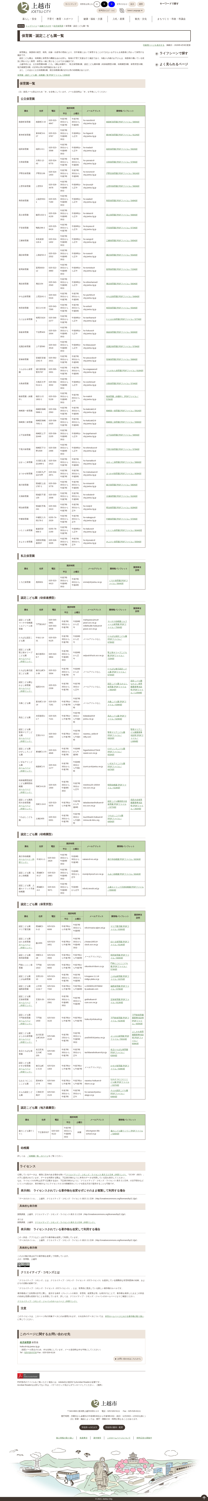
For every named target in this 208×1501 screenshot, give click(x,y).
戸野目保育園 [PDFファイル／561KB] (122, 173)
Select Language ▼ (135, 11)
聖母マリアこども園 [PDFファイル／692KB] (116, 735)
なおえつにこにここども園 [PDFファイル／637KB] (119, 1082)
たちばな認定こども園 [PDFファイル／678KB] (117, 639)
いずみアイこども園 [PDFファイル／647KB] (116, 766)
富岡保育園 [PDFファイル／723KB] (121, 269)
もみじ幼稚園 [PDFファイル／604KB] (124, 874)
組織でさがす (45, 26)
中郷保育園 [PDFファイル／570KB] (121, 519)
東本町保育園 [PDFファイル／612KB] (122, 135)
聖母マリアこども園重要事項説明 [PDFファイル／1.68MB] (137, 735)
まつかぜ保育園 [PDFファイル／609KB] (123, 473)
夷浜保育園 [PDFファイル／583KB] (121, 284)
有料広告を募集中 (144, 1438)
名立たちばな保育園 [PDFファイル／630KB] (119, 1052)
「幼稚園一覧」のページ (38, 1156)
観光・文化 (141, 19)
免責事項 (83, 1438)
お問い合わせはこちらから (129, 1359)
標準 (141, 4)
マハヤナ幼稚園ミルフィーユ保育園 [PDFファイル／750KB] (117, 624)
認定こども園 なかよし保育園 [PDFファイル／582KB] (118, 687)
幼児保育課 (58, 26)
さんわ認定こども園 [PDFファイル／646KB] (119, 1093)
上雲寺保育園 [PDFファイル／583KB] (122, 186)
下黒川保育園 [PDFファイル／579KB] (122, 449)
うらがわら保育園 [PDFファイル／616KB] (124, 370)
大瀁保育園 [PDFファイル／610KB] (121, 496)
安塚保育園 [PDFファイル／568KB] (121, 359)
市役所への (89, 1427)
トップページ (31, 26)
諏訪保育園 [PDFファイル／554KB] (121, 255)
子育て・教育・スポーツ (60, 19)
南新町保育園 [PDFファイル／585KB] (122, 122)
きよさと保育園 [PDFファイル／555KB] (123, 542)
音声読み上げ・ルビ (107, 11)
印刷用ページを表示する (153, 45)
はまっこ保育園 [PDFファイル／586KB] (123, 462)
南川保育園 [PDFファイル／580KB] (121, 485)
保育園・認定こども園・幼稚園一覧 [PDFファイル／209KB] (43, 75)
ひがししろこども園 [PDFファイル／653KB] (116, 752)
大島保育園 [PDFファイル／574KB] (121, 383)
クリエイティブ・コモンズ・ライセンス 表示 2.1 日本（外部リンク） (96, 1174)
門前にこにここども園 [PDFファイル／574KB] (119, 966)
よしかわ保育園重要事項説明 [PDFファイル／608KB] (138, 1038)
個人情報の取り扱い (65, 1438)
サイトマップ (70, 4)
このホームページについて (119, 1438)
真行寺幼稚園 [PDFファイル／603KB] (124, 859)
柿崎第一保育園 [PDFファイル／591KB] (123, 411)
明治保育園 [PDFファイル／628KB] (121, 507)
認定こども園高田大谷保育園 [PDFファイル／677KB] (117, 804)
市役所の (114, 1427)
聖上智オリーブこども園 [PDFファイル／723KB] (117, 655)
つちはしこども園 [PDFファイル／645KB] (115, 818)
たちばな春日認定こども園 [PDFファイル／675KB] (117, 672)
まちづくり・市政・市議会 (171, 19)
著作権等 (97, 1438)
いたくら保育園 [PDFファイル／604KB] (123, 530)
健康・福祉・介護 (92, 19)
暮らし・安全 (29, 19)
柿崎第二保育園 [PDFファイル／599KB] (123, 422)
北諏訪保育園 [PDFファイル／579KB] (122, 346)
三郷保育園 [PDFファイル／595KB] (121, 240)
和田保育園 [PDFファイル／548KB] (121, 200)
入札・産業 (119, 19)
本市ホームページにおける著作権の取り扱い (124, 1316)
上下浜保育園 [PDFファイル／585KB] (122, 435)
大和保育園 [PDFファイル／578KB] (121, 162)
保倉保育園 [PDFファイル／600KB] (121, 332)
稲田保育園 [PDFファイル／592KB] (121, 149)
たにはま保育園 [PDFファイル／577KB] (123, 319)
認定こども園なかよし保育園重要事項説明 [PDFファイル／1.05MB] (137, 687)
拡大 (132, 4)
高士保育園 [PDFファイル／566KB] (121, 215)
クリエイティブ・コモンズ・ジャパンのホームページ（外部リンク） (47, 1301)
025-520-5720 (30, 1352)
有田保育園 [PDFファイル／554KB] (121, 308)
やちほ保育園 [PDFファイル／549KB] (122, 296)
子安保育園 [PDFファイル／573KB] (121, 228)
